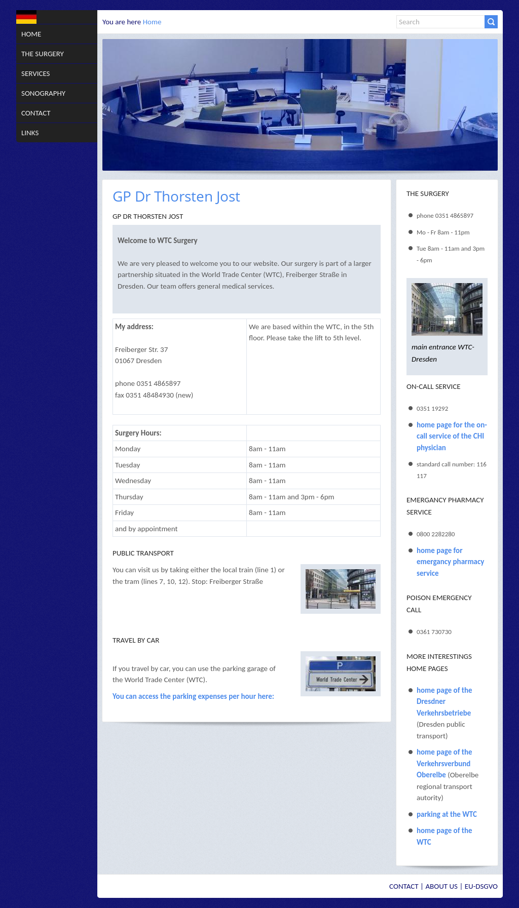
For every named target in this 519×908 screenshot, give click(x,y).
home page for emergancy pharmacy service (450, 562)
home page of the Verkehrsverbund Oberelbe (444, 763)
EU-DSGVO (481, 886)
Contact (36, 112)
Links (30, 132)
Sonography (43, 93)
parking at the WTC (447, 814)
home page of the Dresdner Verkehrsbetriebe (444, 702)
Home (31, 33)
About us (441, 886)
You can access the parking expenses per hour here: (193, 696)
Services (35, 73)
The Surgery (42, 53)
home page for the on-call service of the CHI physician (452, 436)
